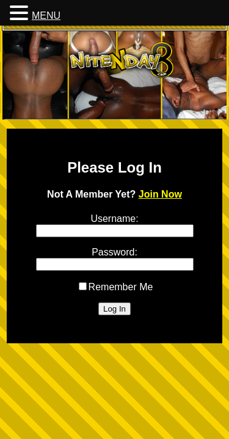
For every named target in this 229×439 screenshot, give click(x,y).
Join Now (160, 194)
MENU (46, 15)
